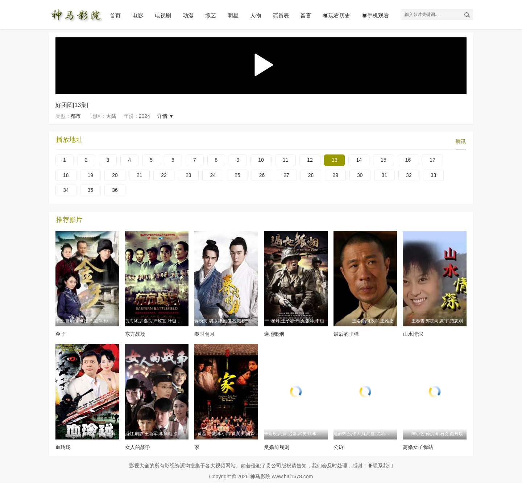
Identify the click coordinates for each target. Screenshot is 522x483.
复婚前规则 (276, 447)
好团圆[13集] (71, 105)
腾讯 (461, 141)
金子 (60, 334)
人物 (255, 15)
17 (432, 160)
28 (311, 175)
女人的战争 (137, 447)
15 (383, 160)
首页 (115, 15)
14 (359, 160)
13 (334, 160)
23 (188, 175)
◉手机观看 (375, 15)
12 (310, 160)
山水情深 (413, 334)
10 (261, 160)
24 (213, 175)
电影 (137, 15)
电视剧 (163, 15)
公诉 (339, 447)
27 (286, 175)
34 (66, 190)
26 (262, 175)
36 (115, 190)
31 (385, 175)
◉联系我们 (380, 465)
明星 (233, 15)
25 (237, 175)
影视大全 (139, 465)
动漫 (188, 15)
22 (164, 175)
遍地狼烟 (274, 334)
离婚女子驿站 (418, 447)
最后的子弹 (346, 334)
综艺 (210, 15)
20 (115, 175)
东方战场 (135, 334)
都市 (76, 116)
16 (408, 160)
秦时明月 (204, 334)
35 (91, 190)
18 (66, 175)
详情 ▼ (165, 116)
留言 (306, 15)
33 (433, 175)
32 (409, 175)
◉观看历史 (336, 15)
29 (335, 175)
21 (139, 175)
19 (91, 175)
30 (360, 175)
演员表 (281, 15)
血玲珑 (63, 447)
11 (286, 160)
